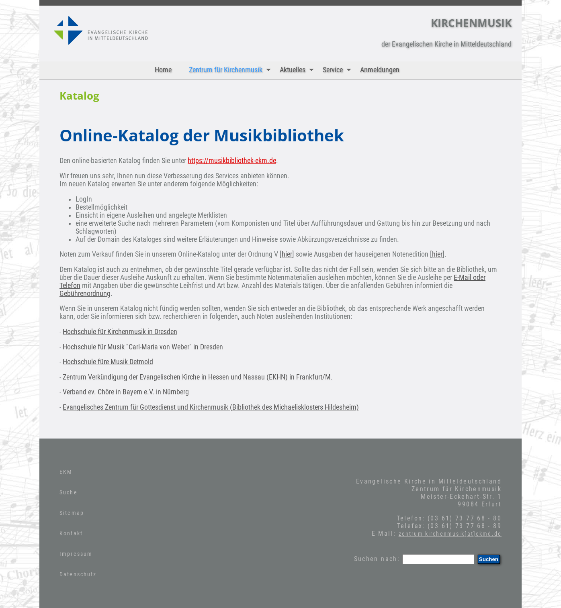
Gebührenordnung (85, 294)
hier (287, 254)
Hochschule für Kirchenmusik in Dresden (120, 332)
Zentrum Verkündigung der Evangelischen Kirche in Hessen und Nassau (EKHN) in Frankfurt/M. (198, 377)
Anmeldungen (379, 70)
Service (339, 70)
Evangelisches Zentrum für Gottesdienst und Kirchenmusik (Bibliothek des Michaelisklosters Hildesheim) (211, 407)
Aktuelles (298, 70)
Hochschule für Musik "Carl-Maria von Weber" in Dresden (143, 347)
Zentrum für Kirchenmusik (231, 70)
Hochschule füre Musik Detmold (108, 362)
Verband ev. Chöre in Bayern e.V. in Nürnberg (126, 392)
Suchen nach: (377, 559)
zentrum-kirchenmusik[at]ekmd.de (450, 533)
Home (163, 70)
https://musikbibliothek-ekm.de (232, 161)
